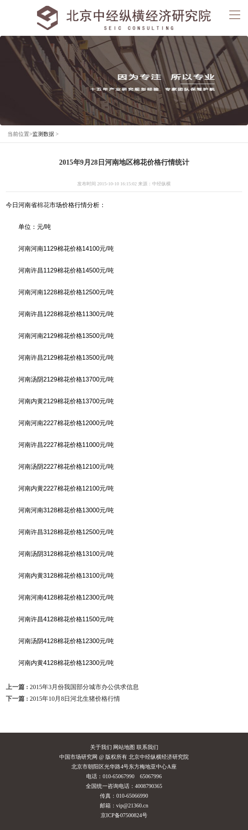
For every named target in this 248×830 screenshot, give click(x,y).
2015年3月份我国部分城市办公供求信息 (84, 687)
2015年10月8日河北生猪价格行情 (75, 698)
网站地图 (124, 747)
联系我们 (147, 747)
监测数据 (43, 134)
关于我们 (101, 747)
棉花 (43, 205)
